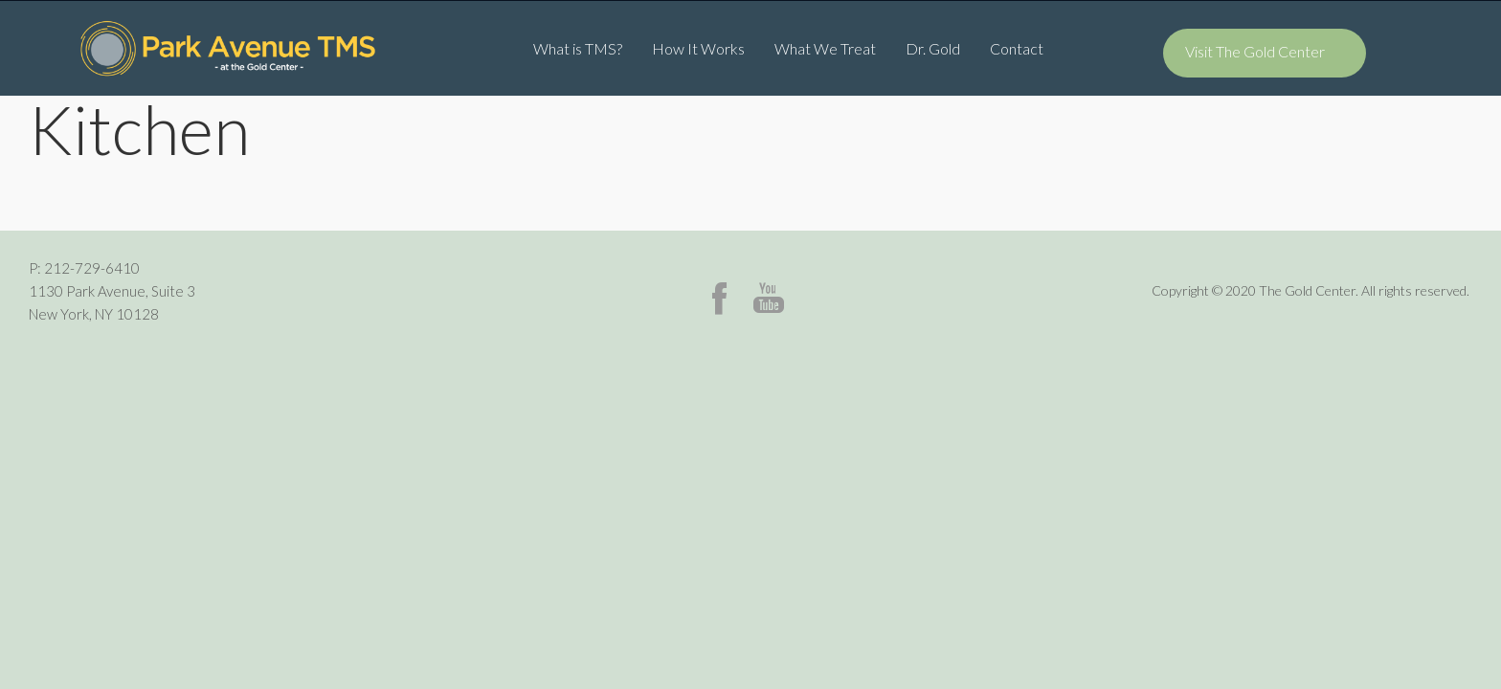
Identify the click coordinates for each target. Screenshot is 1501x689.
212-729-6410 (92, 268)
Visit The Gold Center (1255, 51)
